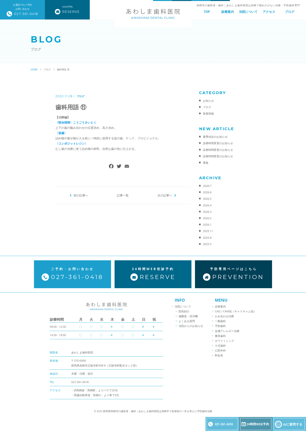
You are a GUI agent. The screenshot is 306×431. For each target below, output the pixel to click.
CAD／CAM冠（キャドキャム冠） (235, 311)
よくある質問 (187, 321)
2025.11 (208, 231)
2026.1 (207, 224)
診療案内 (227, 12)
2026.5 (207, 198)
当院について (248, 12)
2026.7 (207, 186)
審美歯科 (220, 336)
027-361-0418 (80, 382)
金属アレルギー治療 (227, 331)
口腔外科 (220, 350)
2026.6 (207, 192)
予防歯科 (220, 326)
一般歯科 (220, 321)
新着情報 (208, 113)
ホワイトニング (224, 341)
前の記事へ (81, 195)
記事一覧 (123, 195)
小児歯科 (220, 345)
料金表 (219, 355)
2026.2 (207, 218)
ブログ (289, 12)
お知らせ (208, 100)
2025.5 (207, 244)
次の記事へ (164, 195)
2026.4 (207, 205)
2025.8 (207, 237)
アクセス (269, 12)
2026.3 (207, 212)
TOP (207, 12)
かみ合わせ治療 (224, 316)
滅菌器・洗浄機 (188, 316)
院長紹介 (184, 311)
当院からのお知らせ (191, 326)
